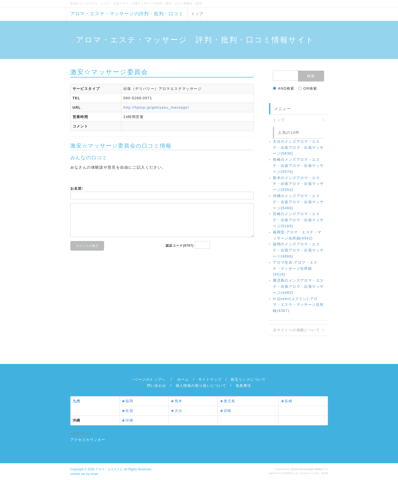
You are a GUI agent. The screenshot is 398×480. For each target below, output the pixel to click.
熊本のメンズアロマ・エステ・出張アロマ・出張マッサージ (298, 184)
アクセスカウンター (88, 440)
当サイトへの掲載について (296, 330)
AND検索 (283, 88)
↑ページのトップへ (148, 379)
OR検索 (307, 88)
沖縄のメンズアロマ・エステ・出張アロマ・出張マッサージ (298, 202)
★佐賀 (127, 411)
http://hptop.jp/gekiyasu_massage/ (156, 107)
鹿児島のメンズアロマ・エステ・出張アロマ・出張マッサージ (298, 286)
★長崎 (286, 401)
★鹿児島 (228, 401)
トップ (197, 14)
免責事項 (243, 385)
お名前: (77, 188)
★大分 (176, 411)
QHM (324, 473)
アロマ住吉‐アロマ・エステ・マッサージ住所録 (295, 268)
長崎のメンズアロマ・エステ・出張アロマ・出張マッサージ (298, 165)
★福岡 (127, 401)
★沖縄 (127, 420)
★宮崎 (225, 411)
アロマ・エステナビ (109, 469)
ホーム (183, 379)
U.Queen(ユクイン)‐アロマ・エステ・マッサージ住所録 (298, 305)
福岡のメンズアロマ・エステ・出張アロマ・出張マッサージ (298, 250)
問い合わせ (157, 385)
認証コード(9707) (180, 245)
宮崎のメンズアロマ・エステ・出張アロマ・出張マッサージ (298, 220)
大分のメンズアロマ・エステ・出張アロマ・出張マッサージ (298, 147)
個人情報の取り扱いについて (201, 385)
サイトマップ (210, 379)
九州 (76, 401)
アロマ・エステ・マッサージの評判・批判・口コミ (127, 13)
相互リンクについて (248, 379)
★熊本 (176, 401)
